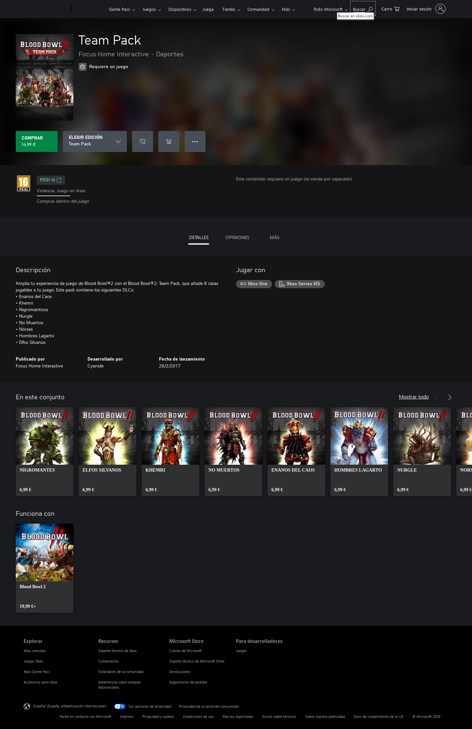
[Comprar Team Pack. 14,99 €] (37, 141)
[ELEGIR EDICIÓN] (95, 141)
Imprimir (126, 716)
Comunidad (258, 9)
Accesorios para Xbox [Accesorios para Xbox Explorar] (40, 682)
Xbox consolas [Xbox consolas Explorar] (35, 650)
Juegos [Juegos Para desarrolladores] (241, 650)
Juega (208, 9)
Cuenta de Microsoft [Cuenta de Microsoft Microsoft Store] (185, 650)
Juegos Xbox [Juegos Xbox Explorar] (33, 661)
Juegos (149, 9)
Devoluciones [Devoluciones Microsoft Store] (179, 671)
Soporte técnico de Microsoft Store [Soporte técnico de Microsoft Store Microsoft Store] (197, 661)
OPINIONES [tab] (237, 237)
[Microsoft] (46, 9)
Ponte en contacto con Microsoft (85, 716)
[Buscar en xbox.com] (363, 8)
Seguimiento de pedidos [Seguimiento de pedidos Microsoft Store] (188, 682)
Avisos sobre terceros (279, 716)
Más (286, 9)
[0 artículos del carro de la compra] (391, 8)
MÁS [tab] (274, 237)
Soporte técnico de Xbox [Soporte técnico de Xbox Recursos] (117, 650)
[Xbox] (89, 9)
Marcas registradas (238, 716)
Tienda (228, 9)
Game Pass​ (119, 9)
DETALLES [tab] (198, 237)
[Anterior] (436, 397)
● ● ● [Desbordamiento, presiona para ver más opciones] (195, 141)
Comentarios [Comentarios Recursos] (108, 661)
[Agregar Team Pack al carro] (168, 141)
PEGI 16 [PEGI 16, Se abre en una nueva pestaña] (51, 180)
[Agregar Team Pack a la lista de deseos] (142, 141)
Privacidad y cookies (158, 716)
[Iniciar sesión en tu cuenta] (425, 9)
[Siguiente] (449, 397)
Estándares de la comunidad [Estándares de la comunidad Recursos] (120, 671)
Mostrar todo (414, 396)
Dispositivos (179, 9)
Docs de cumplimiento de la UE (378, 716)
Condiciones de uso (198, 716)
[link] (44, 451)
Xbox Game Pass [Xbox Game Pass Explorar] (37, 671)
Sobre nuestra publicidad (325, 716)
